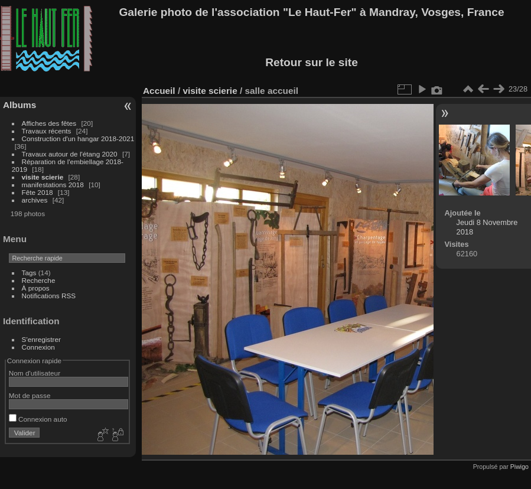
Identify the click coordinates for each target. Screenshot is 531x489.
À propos (36, 288)
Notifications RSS (49, 295)
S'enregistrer (41, 339)
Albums (19, 105)
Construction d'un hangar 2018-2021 (78, 138)
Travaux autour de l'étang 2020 (70, 154)
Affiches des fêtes (49, 123)
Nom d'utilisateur (34, 373)
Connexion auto (38, 419)
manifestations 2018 (53, 184)
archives (35, 200)
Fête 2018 (37, 192)
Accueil (159, 91)
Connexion (38, 347)
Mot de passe (30, 395)
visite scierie (43, 177)
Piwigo (519, 466)
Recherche (39, 280)
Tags (29, 272)
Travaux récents (46, 131)
